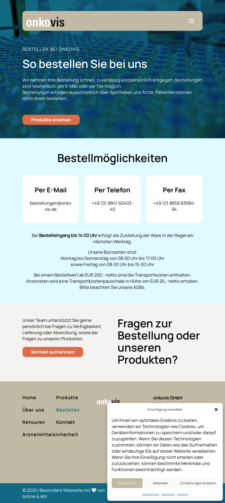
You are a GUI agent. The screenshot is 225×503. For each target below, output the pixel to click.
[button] (216, 409)
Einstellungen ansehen (198, 483)
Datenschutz (168, 494)
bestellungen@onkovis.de (50, 206)
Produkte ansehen (51, 120)
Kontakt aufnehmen (52, 352)
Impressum (182, 494)
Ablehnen (160, 483)
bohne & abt (34, 496)
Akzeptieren (127, 483)
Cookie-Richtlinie (150, 494)
